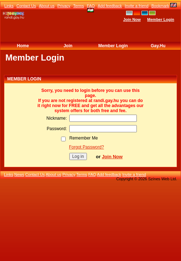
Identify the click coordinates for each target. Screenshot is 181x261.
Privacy (63, 6)
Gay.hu (158, 45)
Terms (78, 6)
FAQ (91, 6)
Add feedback (110, 6)
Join (68, 45)
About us (46, 6)
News (19, 174)
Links (9, 6)
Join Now (132, 19)
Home (23, 45)
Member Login (160, 19)
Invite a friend (136, 6)
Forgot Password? (86, 147)
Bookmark (160, 6)
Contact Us (26, 6)
